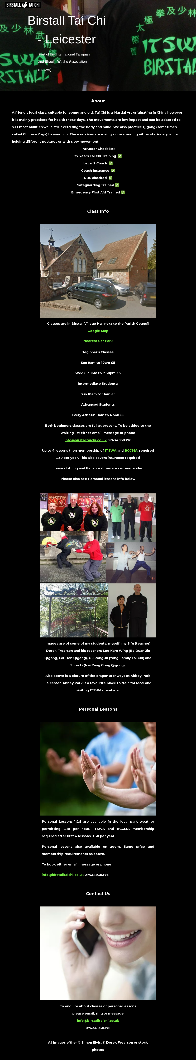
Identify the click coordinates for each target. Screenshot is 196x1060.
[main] (68, 46)
